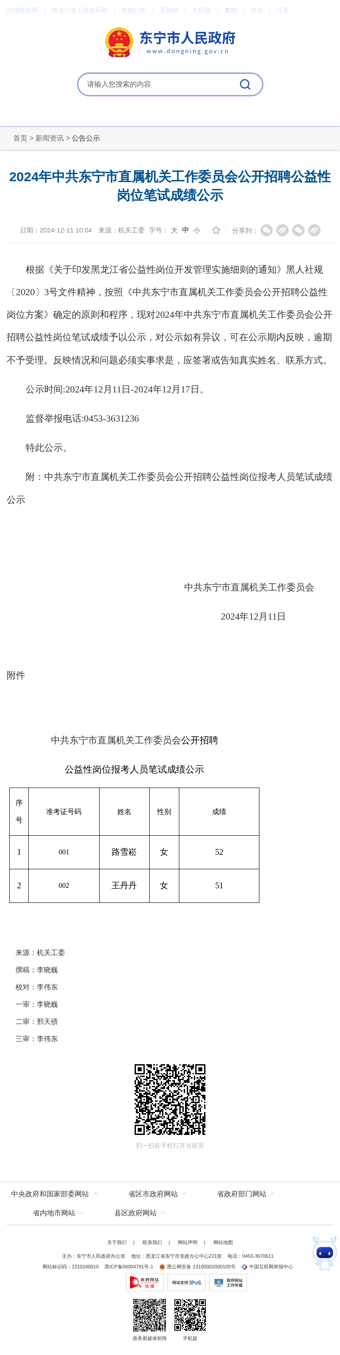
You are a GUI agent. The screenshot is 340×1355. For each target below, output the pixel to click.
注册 (283, 10)
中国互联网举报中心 (267, 1266)
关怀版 (201, 10)
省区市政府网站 (153, 1194)
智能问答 (133, 10)
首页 (20, 138)
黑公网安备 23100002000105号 (197, 1266)
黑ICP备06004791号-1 (128, 1266)
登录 (257, 10)
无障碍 (169, 10)
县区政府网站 (135, 1213)
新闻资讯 (49, 138)
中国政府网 (22, 10)
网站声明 (187, 1242)
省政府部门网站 (242, 1194)
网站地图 (223, 1242)
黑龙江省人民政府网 (80, 10)
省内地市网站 (54, 1213)
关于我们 (117, 1242)
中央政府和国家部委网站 (50, 1194)
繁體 (230, 10)
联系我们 (152, 1242)
